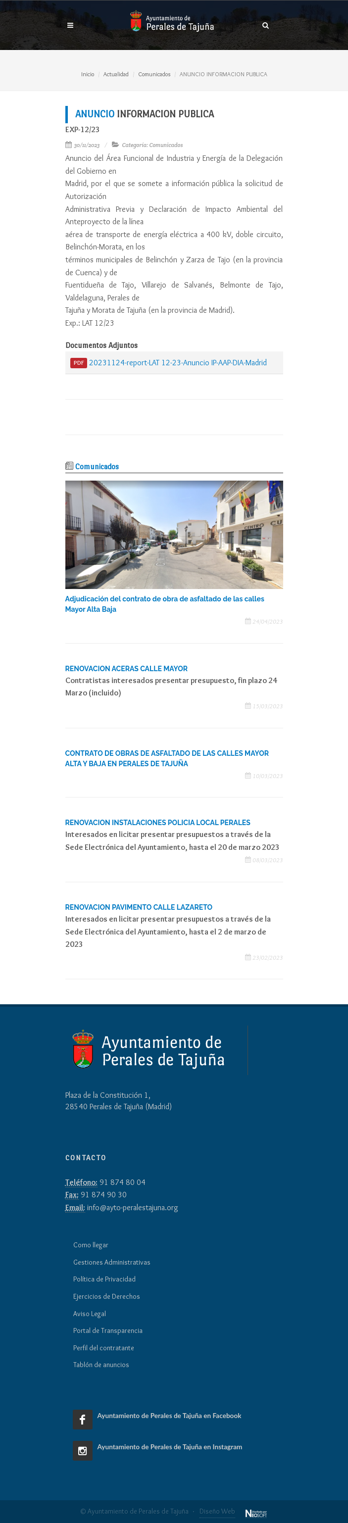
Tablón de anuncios (101, 1364)
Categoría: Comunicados (152, 145)
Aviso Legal (89, 1313)
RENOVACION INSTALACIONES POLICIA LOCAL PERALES (157, 823)
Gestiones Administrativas (111, 1262)
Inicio (87, 74)
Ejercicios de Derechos (106, 1296)
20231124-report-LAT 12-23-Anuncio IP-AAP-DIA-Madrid (168, 363)
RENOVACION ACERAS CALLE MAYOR (126, 669)
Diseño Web (217, 1511)
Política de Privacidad (104, 1279)
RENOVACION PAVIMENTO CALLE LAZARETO (139, 907)
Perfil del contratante (103, 1347)
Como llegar (90, 1244)
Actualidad (116, 74)
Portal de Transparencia (108, 1330)
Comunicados (154, 74)
